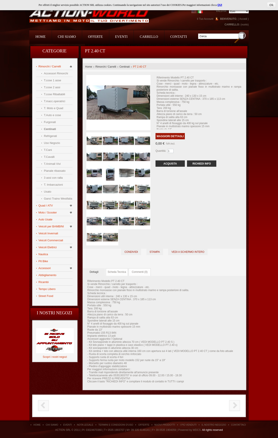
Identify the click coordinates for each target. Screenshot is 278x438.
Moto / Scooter (47, 212)
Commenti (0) (140, 271)
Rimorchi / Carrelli (49, 66)
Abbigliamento (47, 275)
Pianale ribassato (55, 170)
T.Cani (48, 150)
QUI (219, 5)
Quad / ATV (45, 205)
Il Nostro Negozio (214, 424)
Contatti (178, 36)
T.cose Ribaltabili (54, 94)
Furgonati (50, 122)
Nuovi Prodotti (164, 424)
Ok (271, 5)
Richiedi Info (201, 163)
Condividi (131, 251)
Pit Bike (43, 261)
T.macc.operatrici (54, 101)
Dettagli (94, 271)
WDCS (197, 429)
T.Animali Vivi (52, 163)
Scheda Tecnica (117, 271)
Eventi (121, 36)
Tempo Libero (47, 289)
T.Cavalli (49, 156)
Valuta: (221, 11)
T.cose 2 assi (52, 87)
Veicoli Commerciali (50, 240)
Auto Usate (45, 219)
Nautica (43, 254)
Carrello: (232, 24)
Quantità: (161, 150)
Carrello (149, 36)
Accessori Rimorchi (56, 73)
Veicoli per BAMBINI (51, 226)
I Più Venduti (188, 424)
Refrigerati (50, 136)
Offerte (95, 36)
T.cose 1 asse (52, 80)
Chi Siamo (67, 36)
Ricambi (43, 282)
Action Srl (89, 16)
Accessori (44, 268)
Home (40, 36)
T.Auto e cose (52, 115)
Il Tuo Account (205, 18)
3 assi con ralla (53, 177)
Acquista (170, 163)
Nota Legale (85, 424)
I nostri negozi (54, 312)
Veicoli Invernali (48, 233)
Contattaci (238, 424)
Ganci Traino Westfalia (58, 198)
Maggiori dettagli (170, 136)
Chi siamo (52, 424)
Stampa (155, 251)
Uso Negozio (52, 143)
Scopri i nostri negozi (55, 356)
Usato (47, 191)
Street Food (45, 296)
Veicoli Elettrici (47, 247)
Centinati (50, 129)
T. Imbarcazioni (53, 184)
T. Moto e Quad (53, 108)
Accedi (243, 18)
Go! (240, 37)
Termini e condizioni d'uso (115, 424)
